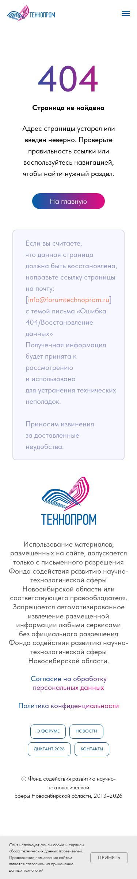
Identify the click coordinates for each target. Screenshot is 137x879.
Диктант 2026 (49, 748)
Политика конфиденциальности (68, 705)
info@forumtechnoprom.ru (68, 299)
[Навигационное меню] (126, 13)
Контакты (92, 748)
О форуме (48, 731)
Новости (86, 731)
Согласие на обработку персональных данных (69, 683)
